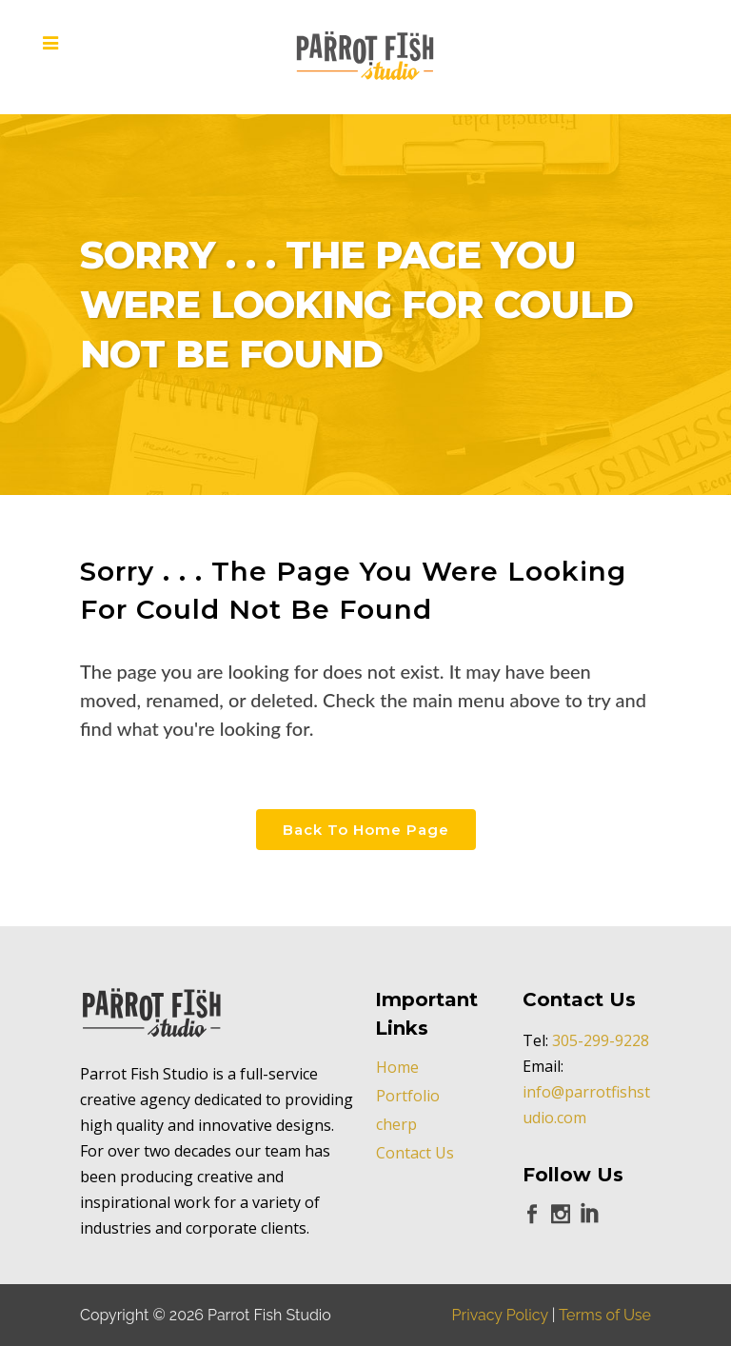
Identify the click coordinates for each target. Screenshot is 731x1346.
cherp (396, 1124)
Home (397, 1067)
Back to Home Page (366, 830)
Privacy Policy (500, 1315)
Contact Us (415, 1152)
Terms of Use (605, 1315)
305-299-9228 (600, 1040)
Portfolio (408, 1095)
